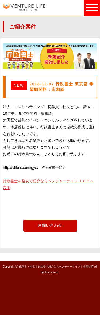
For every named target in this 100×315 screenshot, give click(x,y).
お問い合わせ (50, 225)
